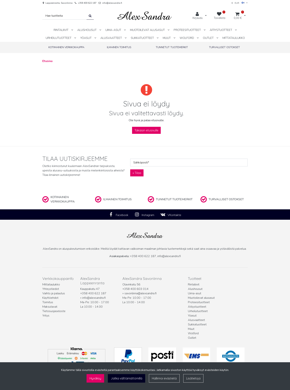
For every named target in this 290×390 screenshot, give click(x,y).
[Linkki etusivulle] (144, 15)
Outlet (192, 338)
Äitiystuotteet (197, 307)
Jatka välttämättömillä (126, 378)
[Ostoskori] (237, 15)
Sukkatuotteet (197, 324)
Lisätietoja (193, 378)
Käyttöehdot (50, 298)
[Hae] (64, 16)
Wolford (193, 333)
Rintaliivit (193, 284)
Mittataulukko (51, 284)
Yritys (45, 316)
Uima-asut (194, 293)
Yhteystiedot (50, 289)
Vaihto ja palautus (53, 293)
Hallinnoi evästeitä (164, 378)
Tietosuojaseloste (53, 311)
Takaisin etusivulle (146, 130)
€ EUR (238, 2)
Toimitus (47, 302)
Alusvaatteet (196, 320)
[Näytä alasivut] (72, 30)
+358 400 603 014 (135, 289)
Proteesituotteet (199, 302)
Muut (191, 329)
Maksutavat (49, 307)
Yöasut (192, 316)
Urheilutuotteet (198, 311)
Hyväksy (95, 378)
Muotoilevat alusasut (201, 298)
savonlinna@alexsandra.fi (140, 293)
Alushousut (195, 289)
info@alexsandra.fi (112, 2)
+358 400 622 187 (87, 2)
